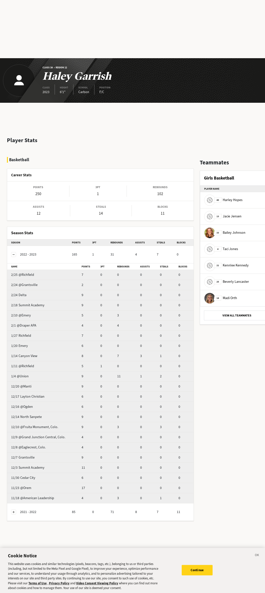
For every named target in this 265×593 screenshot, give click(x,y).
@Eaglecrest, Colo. (37, 434)
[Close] (257, 557)
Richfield (29, 322)
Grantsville (31, 444)
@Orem (29, 474)
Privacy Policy (59, 585)
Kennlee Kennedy (226, 265)
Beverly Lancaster (226, 281)
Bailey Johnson (224, 232)
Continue (197, 572)
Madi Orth (220, 298)
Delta (27, 282)
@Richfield (31, 261)
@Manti (29, 373)
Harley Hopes (223, 200)
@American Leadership (40, 485)
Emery (28, 332)
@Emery (29, 302)
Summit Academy (36, 292)
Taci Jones (221, 249)
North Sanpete (34, 403)
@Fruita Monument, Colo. (42, 414)
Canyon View (33, 342)
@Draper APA (33, 312)
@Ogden (29, 393)
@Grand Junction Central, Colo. (47, 424)
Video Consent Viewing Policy (97, 585)
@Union (29, 363)
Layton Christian (35, 383)
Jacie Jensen (223, 216)
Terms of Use (37, 585)
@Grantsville (33, 271)
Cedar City (31, 464)
